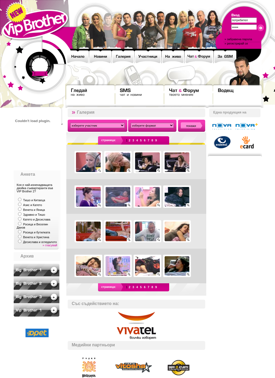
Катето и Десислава (36, 219)
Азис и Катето (32, 205)
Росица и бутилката (36, 232)
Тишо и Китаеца (34, 200)
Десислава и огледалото (40, 242)
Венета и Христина (36, 237)
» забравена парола (238, 39)
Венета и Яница (34, 209)
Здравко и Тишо (34, 214)
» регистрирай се (236, 43)
